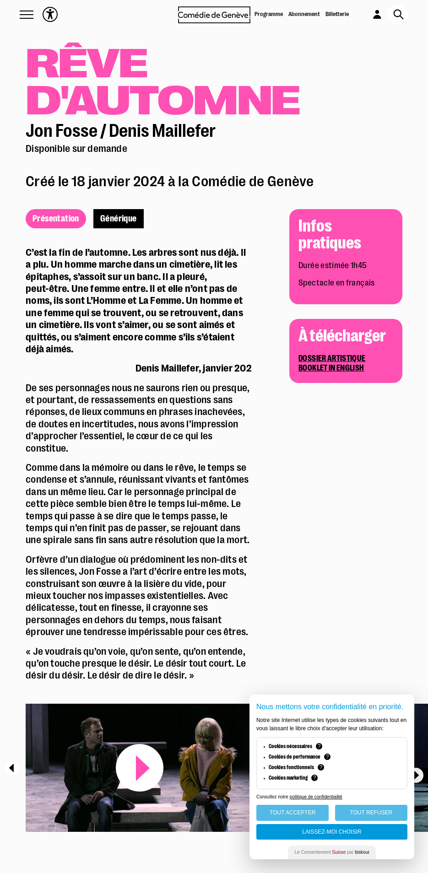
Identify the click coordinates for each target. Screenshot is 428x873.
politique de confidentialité (316, 796)
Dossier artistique (331, 359)
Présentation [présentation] (56, 218)
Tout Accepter (292, 812)
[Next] (415, 775)
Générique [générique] (118, 218)
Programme (269, 14)
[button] (26, 14)
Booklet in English (331, 368)
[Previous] (12, 767)
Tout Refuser (371, 812)
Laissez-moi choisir (331, 832)
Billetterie (337, 14)
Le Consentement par (332, 852)
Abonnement (304, 14)
